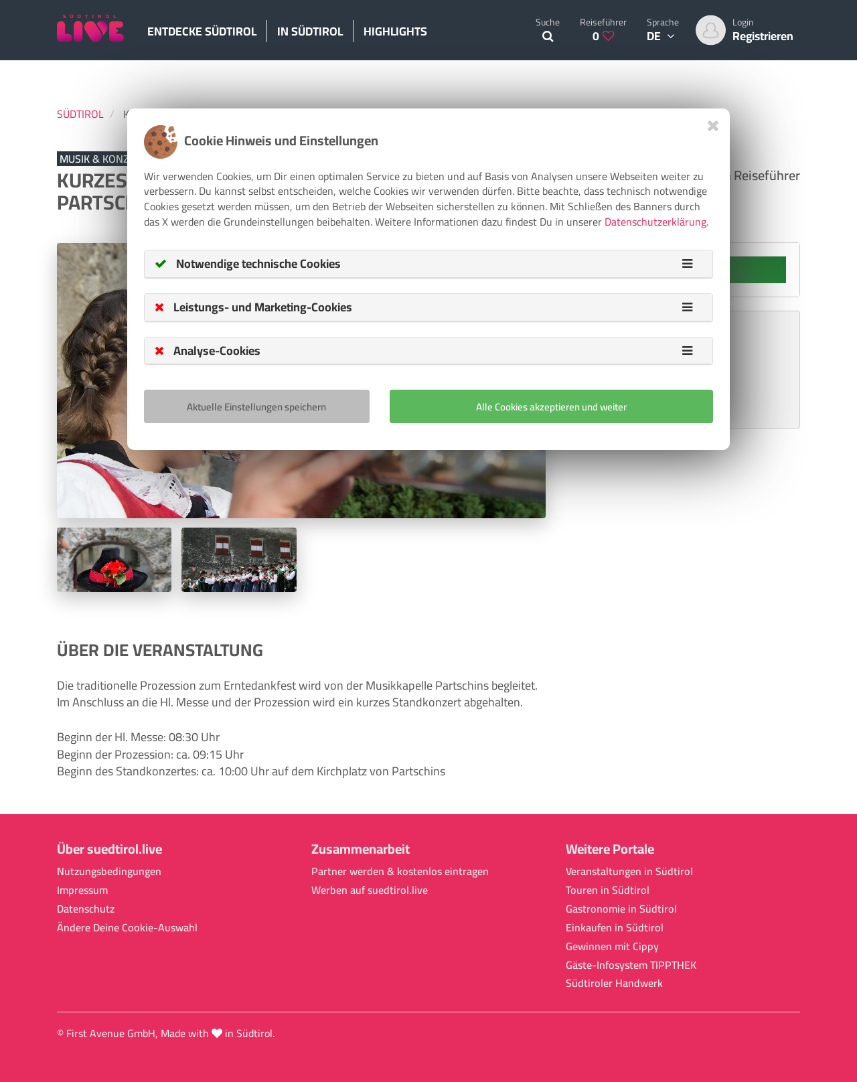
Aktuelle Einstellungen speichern (256, 406)
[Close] (713, 125)
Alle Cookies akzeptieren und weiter (551, 406)
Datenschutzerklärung (655, 222)
